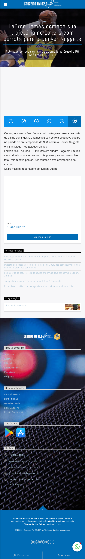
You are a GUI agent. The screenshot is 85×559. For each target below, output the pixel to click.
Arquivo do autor (42, 236)
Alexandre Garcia (12, 394)
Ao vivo (64, 555)
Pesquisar (21, 555)
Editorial (8, 363)
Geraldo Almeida (12, 403)
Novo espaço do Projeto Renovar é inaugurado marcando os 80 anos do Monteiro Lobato (39, 258)
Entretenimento (11, 368)
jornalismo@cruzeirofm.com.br (23, 473)
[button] (77, 547)
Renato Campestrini (13, 412)
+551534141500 (17, 455)
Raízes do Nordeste (16, 305)
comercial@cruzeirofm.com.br (23, 461)
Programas (9, 376)
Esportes (42, 22)
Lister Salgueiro (11, 408)
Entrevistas (9, 372)
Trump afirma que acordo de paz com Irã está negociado (32, 281)
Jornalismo (9, 354)
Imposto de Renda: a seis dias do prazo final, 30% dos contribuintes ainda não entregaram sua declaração (42, 266)
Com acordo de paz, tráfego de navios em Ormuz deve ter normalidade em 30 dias (41, 274)
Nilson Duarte (16, 227)
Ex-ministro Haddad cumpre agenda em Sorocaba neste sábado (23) (38, 286)
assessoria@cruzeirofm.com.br (23, 467)
